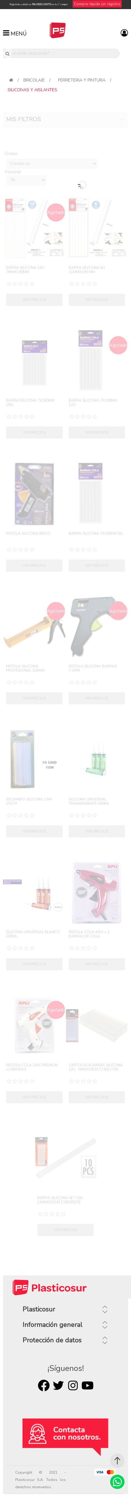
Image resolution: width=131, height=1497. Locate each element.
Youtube (87, 1385)
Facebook (44, 1385)
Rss (73, 1385)
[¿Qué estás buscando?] (61, 53)
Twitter (58, 1385)
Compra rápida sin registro (97, 4)
